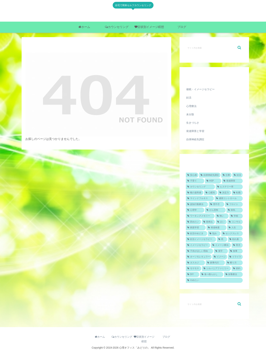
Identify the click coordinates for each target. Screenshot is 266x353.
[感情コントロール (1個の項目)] (229, 198)
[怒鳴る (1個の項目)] (208, 222)
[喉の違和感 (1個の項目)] (194, 192)
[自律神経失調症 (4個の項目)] (210, 175)
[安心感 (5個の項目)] (192, 175)
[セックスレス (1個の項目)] (232, 233)
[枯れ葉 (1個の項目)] (235, 239)
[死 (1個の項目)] (222, 239)
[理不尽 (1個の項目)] (216, 204)
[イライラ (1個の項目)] (235, 256)
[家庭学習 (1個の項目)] (196, 227)
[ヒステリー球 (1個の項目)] (229, 186)
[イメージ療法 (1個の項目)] (221, 245)
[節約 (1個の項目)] (237, 268)
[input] (214, 47)
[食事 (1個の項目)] (236, 251)
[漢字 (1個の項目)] (221, 251)
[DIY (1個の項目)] (192, 274)
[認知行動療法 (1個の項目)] (197, 204)
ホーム (100, 336)
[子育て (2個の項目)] (195, 181)
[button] (239, 47)
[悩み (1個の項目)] (214, 233)
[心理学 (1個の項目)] (195, 210)
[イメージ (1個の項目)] (219, 256)
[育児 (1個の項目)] (237, 245)
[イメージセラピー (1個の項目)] (198, 245)
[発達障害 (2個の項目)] (232, 181)
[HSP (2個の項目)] (213, 181)
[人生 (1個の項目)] (235, 227)
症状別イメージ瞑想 (144, 339)
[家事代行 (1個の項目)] (215, 262)
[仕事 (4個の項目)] (226, 175)
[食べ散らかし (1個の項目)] (211, 274)
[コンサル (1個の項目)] (235, 222)
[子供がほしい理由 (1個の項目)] (199, 251)
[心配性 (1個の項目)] (210, 192)
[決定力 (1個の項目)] (224, 192)
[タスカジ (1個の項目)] (195, 262)
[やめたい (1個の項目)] (214, 280)
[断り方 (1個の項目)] (234, 262)
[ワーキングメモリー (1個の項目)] (200, 216)
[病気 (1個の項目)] (234, 210)
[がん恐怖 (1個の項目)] (215, 210)
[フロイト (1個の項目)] (234, 204)
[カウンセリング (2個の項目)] (200, 186)
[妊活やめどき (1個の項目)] (196, 233)
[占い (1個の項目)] (221, 222)
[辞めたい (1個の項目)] (193, 222)
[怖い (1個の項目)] (222, 216)
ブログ (166, 336)
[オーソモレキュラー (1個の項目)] (199, 256)
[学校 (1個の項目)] (236, 216)
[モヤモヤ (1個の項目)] (193, 268)
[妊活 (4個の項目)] (237, 175)
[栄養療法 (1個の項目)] (233, 274)
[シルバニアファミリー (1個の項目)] (216, 268)
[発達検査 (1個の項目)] (216, 227)
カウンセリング (122, 336)
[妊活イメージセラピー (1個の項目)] (201, 239)
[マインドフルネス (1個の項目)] (200, 198)
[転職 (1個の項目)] (237, 192)
